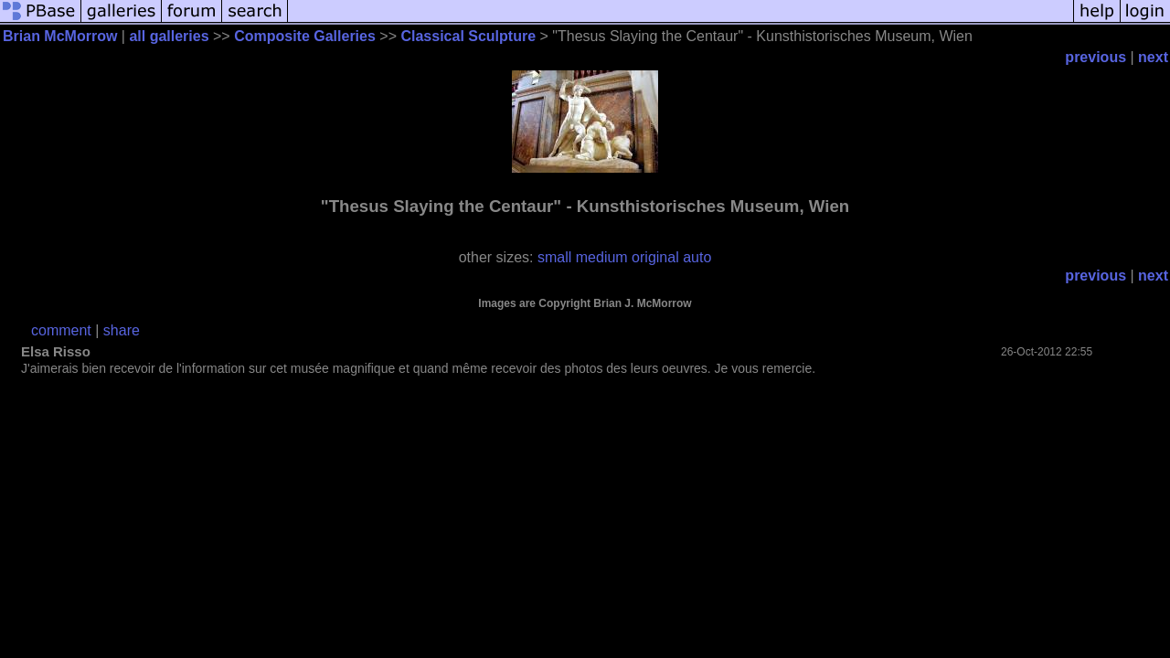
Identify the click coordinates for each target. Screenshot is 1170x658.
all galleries (168, 36)
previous (1095, 57)
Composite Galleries (305, 36)
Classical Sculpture (468, 36)
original (655, 257)
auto (697, 257)
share (121, 330)
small (554, 257)
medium (602, 257)
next (1153, 57)
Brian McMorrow (60, 36)
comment (61, 330)
